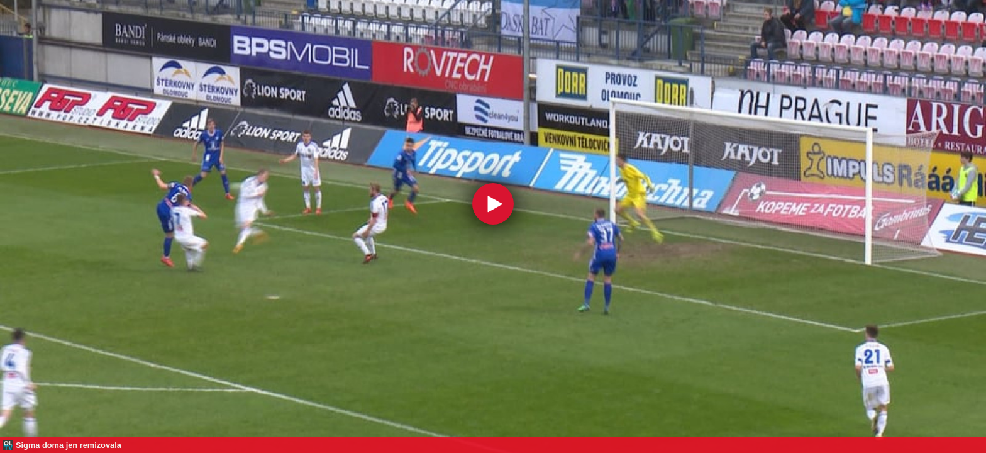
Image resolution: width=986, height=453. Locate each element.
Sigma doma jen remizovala (68, 445)
